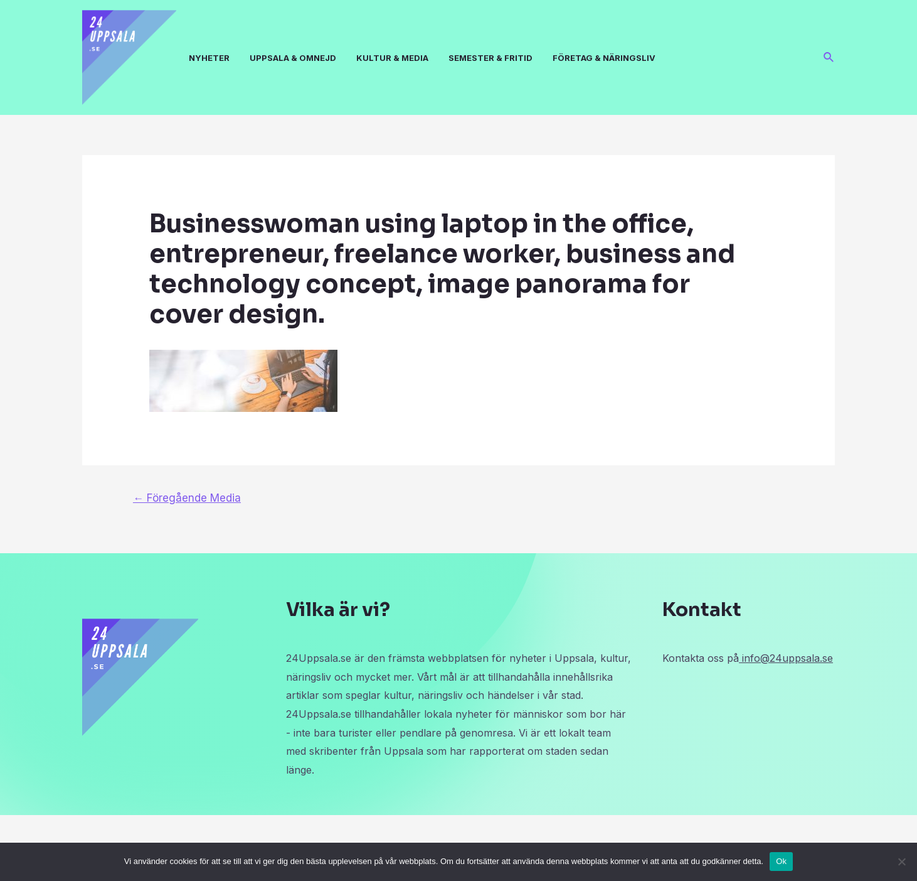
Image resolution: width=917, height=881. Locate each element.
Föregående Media (187, 497)
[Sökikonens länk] (829, 57)
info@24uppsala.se (786, 658)
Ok (781, 861)
